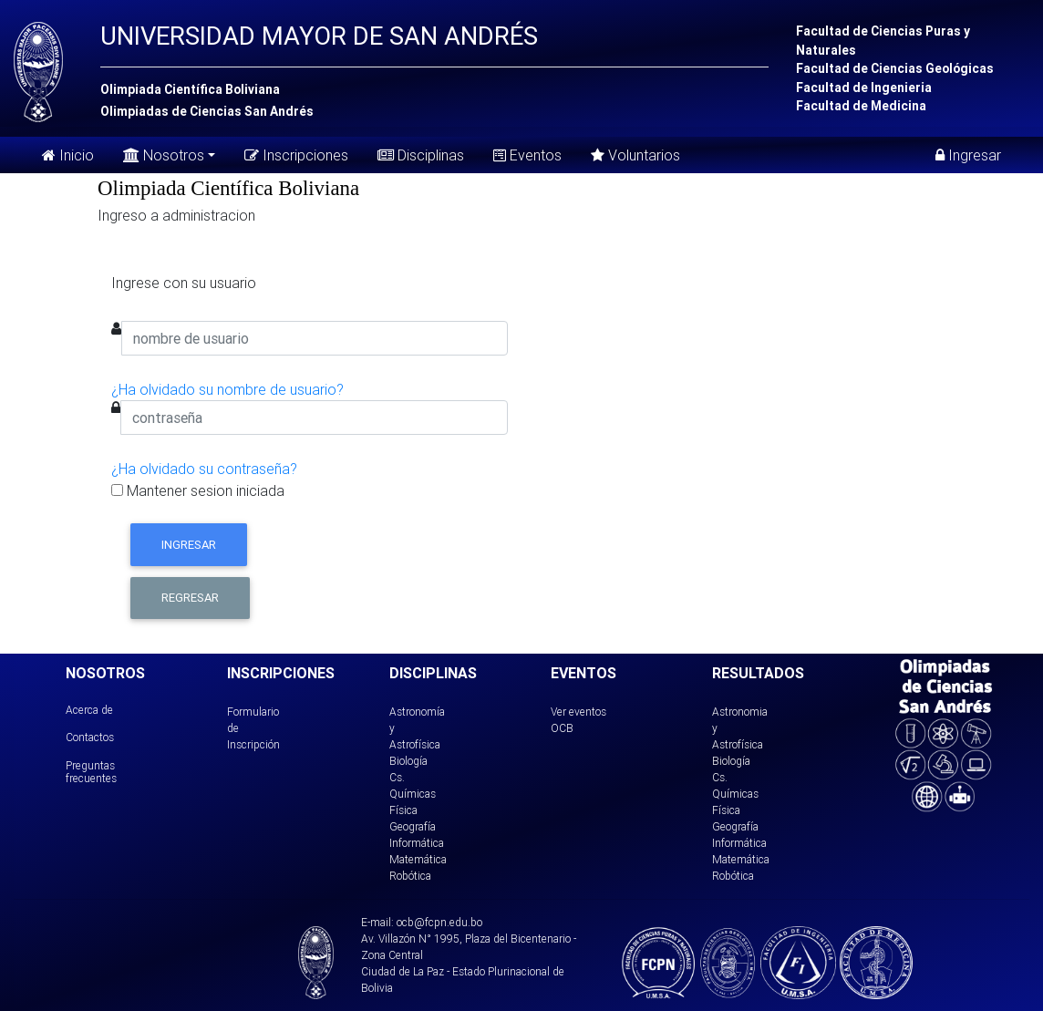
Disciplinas (420, 155)
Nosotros (163, 153)
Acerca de (89, 710)
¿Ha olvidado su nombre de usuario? (227, 389)
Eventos (527, 155)
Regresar (190, 597)
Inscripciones (296, 155)
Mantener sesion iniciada (197, 490)
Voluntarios (635, 155)
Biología (408, 761)
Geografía (412, 826)
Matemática (418, 859)
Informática (416, 843)
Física (403, 810)
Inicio (68, 155)
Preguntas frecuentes (91, 771)
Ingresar (968, 155)
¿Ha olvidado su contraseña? (204, 468)
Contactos (90, 737)
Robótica (410, 875)
